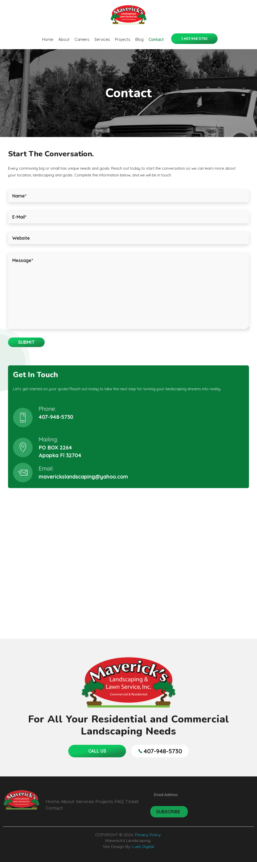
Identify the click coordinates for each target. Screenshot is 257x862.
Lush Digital (143, 846)
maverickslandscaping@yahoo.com (83, 476)
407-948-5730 (56, 417)
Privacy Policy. (148, 834)
